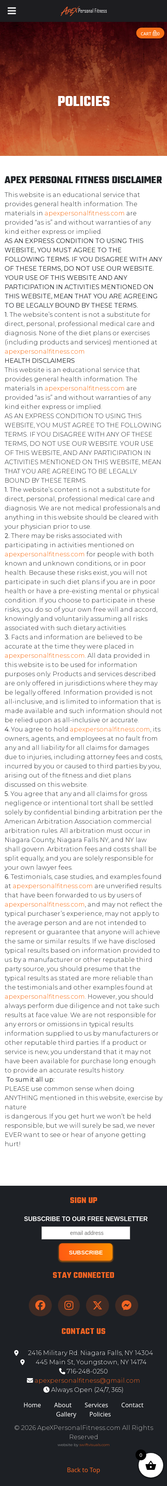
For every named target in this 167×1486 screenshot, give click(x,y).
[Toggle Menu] (11, 11)
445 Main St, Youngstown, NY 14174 (83, 1362)
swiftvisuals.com (94, 1444)
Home (32, 1405)
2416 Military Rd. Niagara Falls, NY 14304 (83, 1353)
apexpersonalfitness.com (85, 213)
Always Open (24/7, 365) (83, 1389)
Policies (100, 1414)
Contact (132, 1405)
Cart (150, 33)
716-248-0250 (83, 1371)
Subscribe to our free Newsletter (85, 1219)
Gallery (66, 1414)
